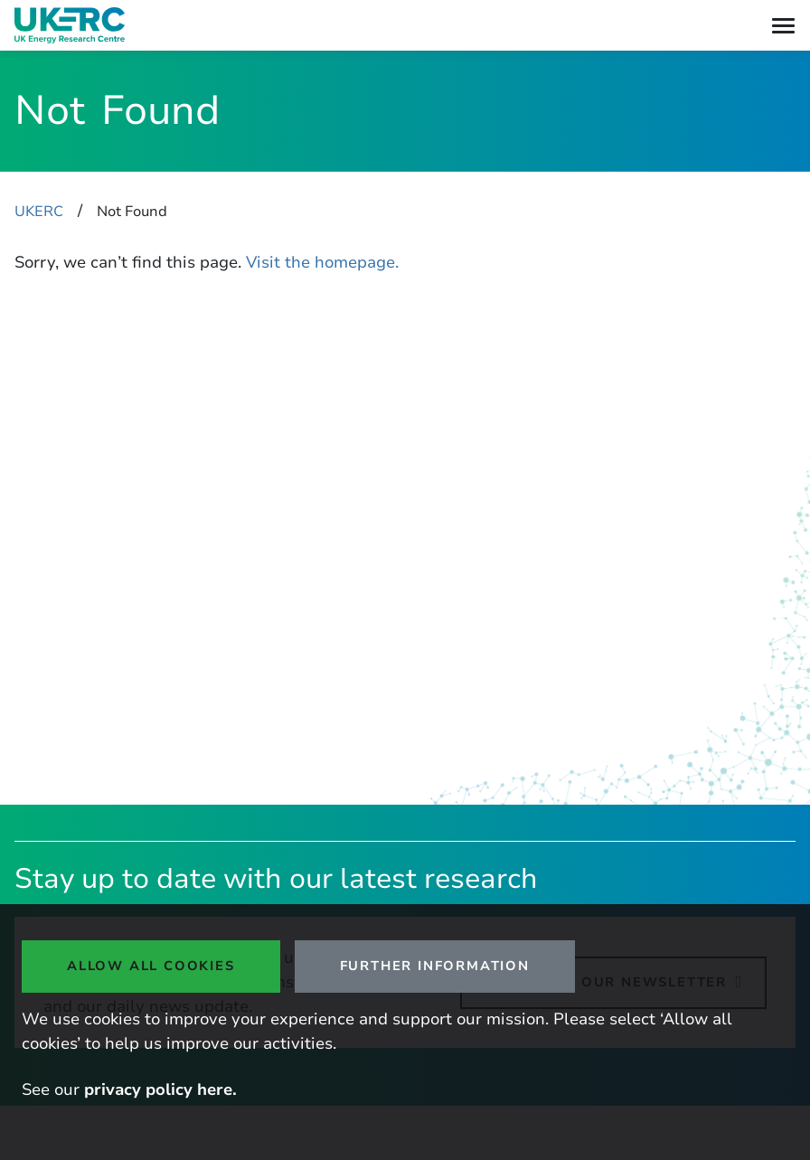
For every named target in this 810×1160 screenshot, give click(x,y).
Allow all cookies (151, 966)
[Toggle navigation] (783, 25)
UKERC (38, 212)
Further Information (435, 966)
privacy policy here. (160, 1089)
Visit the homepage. (322, 262)
